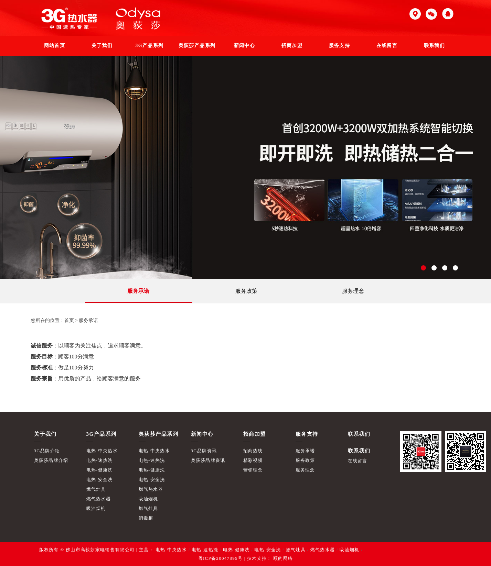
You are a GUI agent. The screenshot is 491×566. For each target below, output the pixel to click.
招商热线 (253, 450)
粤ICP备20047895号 (220, 558)
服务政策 (246, 291)
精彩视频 (253, 460)
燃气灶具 (96, 489)
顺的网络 (282, 558)
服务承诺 (138, 291)
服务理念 (353, 291)
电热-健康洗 (99, 470)
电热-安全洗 (99, 479)
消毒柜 (146, 518)
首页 (69, 320)
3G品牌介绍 (47, 450)
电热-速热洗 (99, 460)
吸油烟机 (96, 508)
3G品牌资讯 (204, 450)
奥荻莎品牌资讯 (208, 460)
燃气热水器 (98, 498)
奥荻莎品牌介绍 (51, 460)
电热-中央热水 (102, 450)
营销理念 (253, 470)
